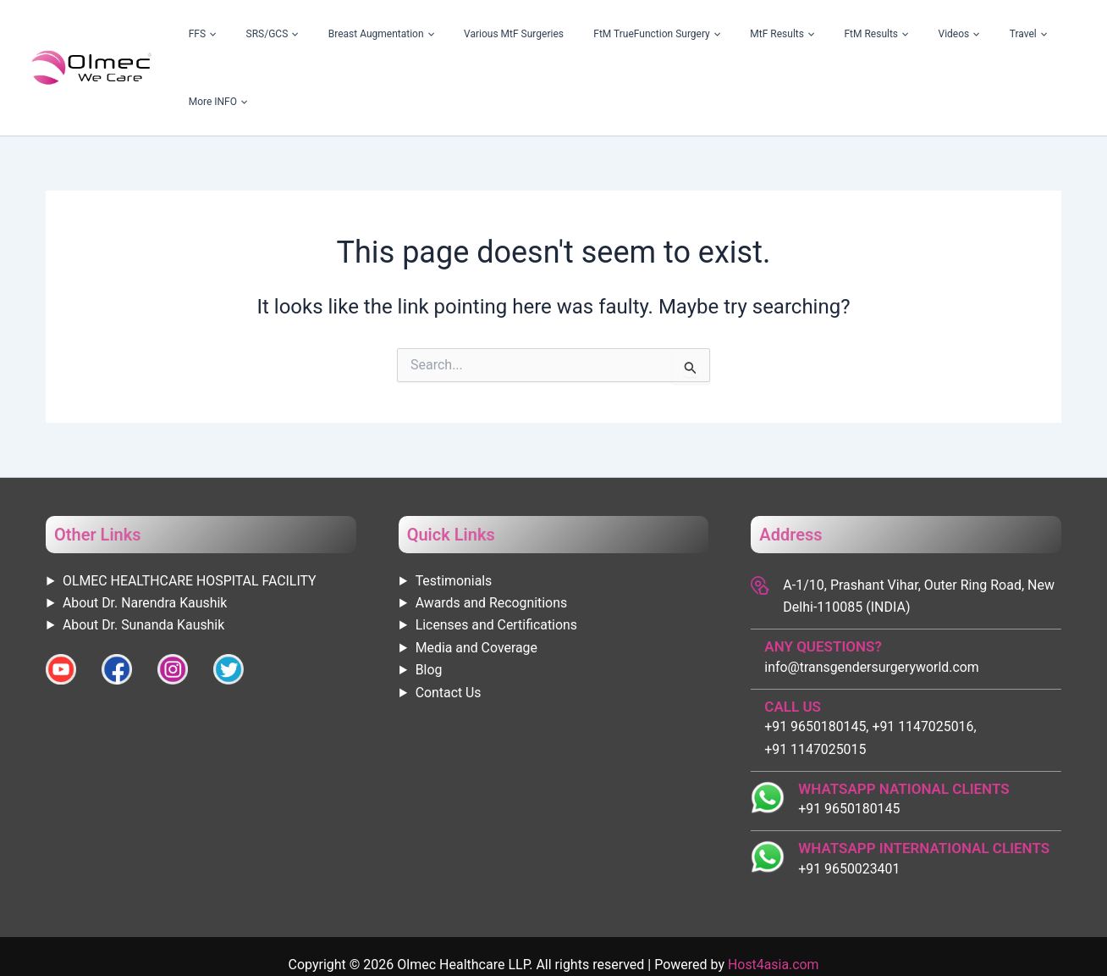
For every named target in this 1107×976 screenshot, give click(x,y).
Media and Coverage (477, 580)
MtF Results (798, 34)
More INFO (1042, 34)
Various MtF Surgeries (569, 34)
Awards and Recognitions (492, 535)
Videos (935, 34)
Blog (429, 602)
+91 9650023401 (849, 801)
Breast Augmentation (456, 34)
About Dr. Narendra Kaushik (146, 535)
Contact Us (449, 625)
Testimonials (454, 513)
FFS (317, 34)
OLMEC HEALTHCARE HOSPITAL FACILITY (190, 513)
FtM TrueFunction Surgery (692, 34)
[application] (325, 34)
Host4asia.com (773, 897)
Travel (984, 34)
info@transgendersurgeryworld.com (872, 599)
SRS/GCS (366, 34)
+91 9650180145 (849, 741)
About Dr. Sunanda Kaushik (144, 557)
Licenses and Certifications (497, 557)
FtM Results (872, 34)
